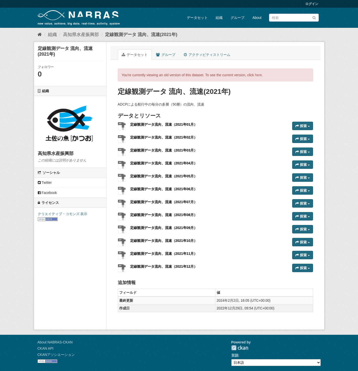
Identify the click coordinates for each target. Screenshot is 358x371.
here (258, 75)
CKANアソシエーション (56, 355)
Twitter (45, 183)
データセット (197, 18)
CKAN (239, 347)
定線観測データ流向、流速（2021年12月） (164, 266)
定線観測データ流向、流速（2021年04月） (164, 163)
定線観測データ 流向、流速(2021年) (141, 34)
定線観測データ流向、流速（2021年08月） (164, 215)
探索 (302, 126)
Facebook (47, 193)
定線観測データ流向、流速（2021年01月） (164, 124)
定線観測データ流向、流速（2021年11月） (164, 254)
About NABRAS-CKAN (55, 342)
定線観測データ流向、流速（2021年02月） (164, 137)
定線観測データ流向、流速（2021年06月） (164, 189)
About (257, 18)
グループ (237, 18)
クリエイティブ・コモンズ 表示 (62, 214)
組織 (219, 18)
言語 (234, 355)
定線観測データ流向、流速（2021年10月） (164, 241)
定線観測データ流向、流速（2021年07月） (164, 202)
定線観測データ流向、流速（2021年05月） (164, 176)
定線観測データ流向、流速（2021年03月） (164, 150)
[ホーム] (40, 34)
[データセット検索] (294, 18)
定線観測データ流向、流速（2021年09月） (164, 228)
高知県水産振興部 (81, 34)
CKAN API (46, 348)
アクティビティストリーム (207, 55)
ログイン (311, 4)
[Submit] (314, 17)
